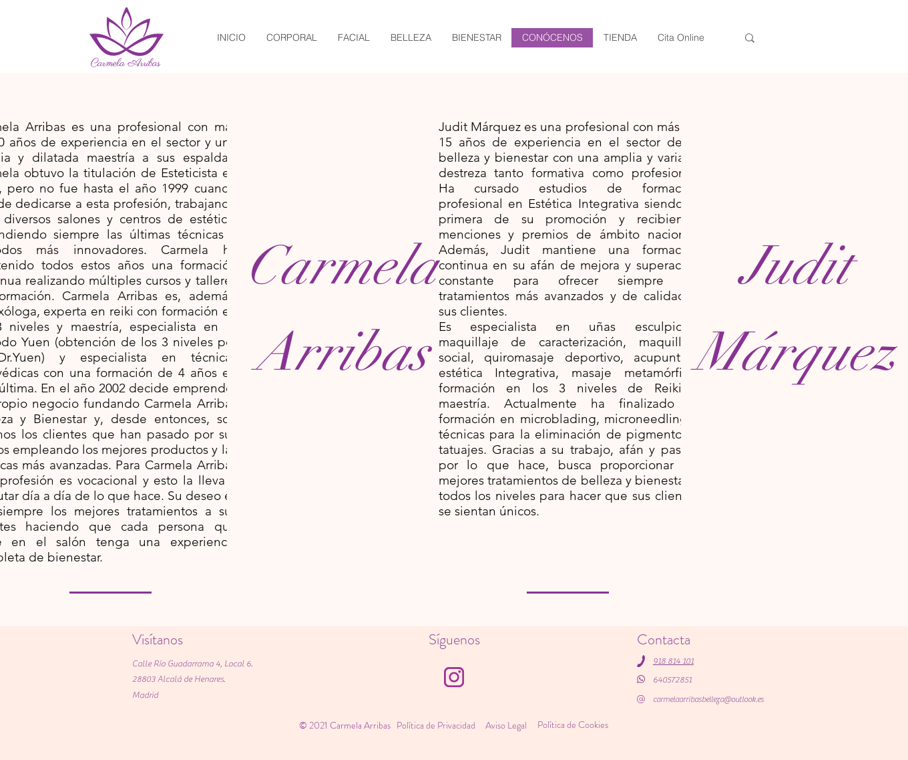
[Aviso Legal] (507, 725)
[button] (620, 37)
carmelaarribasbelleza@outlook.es (708, 699)
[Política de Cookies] (574, 725)
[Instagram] (454, 677)
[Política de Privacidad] (437, 725)
